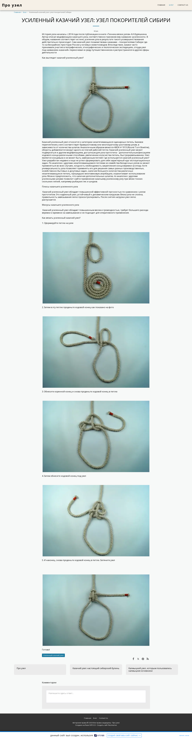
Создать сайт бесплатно (107, 725)
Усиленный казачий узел (53, 655)
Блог (25, 12)
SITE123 (92, 725)
